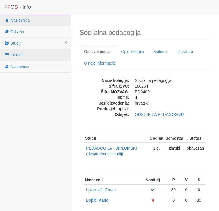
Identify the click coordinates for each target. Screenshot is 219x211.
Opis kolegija (132, 51)
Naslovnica (17, 20)
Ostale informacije (100, 63)
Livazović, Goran (101, 189)
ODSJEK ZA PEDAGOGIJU (159, 114)
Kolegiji (13, 55)
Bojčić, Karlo (97, 200)
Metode (160, 51)
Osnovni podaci (98, 51)
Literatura (184, 51)
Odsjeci (14, 31)
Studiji (35, 43)
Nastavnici (16, 66)
